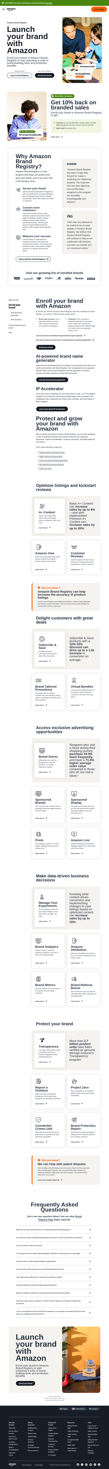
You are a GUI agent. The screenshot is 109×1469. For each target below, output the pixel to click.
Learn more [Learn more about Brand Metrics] (39, 1001)
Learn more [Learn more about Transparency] (43, 1062)
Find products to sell (93, 1446)
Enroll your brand (44, 75)
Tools (89, 1423)
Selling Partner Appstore (93, 1441)
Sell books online (12, 1454)
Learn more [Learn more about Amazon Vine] (39, 569)
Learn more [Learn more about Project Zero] (75, 1104)
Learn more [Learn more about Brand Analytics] (39, 963)
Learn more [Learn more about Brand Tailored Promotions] (39, 705)
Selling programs (31, 1424)
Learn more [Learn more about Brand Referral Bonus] (75, 1001)
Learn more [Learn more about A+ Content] (43, 528)
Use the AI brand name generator (52, 380)
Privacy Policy (39, 1465)
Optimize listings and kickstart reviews (52, 452)
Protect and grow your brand (17, 326)
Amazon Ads (32, 1433)
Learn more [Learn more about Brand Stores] (43, 772)
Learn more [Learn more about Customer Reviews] (75, 569)
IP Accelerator (16, 319)
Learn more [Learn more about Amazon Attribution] (75, 963)
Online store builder (52, 1429)
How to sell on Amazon (13, 1432)
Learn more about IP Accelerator (52, 409)
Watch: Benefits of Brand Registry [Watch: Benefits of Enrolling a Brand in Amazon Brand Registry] (32, 259)
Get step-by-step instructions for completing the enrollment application (63, 340)
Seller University (73, 1431)
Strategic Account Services (33, 1446)
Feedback (94, 1409)
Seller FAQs (71, 1445)
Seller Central (92, 1431)
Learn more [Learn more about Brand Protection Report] (75, 1142)
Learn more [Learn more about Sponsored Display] (75, 818)
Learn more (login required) (48, 1180)
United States (80, 1409)
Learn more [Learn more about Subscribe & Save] (43, 661)
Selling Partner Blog (72, 1427)
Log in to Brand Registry (19, 75)
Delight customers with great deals (50, 456)
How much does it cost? (13, 1438)
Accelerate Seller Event (73, 1441)
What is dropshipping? (14, 1448)
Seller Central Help (72, 1435)
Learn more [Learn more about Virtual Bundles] (75, 705)
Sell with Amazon (12, 1424)
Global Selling (32, 1436)
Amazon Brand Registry (53, 1434)
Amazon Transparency (53, 1440)
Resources (71, 1423)
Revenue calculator (91, 1452)
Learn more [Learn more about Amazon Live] (75, 853)
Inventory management (13, 1443)
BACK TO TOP (14, 300)
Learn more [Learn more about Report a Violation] (39, 1104)
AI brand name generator (16, 314)
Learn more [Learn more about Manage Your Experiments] (43, 921)
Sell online (12, 1428)
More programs (33, 1450)
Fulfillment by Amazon (32, 1429)
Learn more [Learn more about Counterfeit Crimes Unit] (39, 1142)
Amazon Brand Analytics (53, 1451)
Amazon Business (31, 1441)
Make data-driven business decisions (51, 464)
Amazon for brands (52, 1424)
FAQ (10, 332)
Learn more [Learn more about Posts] (39, 853)
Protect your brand (45, 468)
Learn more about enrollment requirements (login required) (59, 335)
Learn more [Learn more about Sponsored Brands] (39, 818)
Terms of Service (26, 1465)
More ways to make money (72, 1449)
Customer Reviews (51, 1445)
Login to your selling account (93, 1427)
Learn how (49, 3)
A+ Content (52, 1455)
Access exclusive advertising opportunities (53, 460)
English (64, 1409)
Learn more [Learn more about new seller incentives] (55, 137)
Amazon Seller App (92, 1435)
